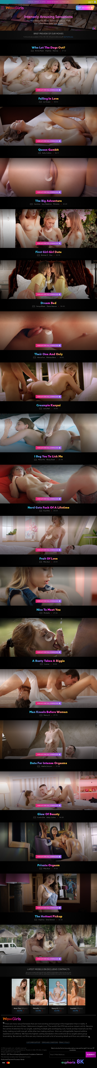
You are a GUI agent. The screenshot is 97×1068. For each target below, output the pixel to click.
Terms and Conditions (50, 1042)
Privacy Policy (64, 1042)
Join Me (19, 1011)
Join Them (58, 23)
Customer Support (33, 1042)
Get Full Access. (68, 37)
